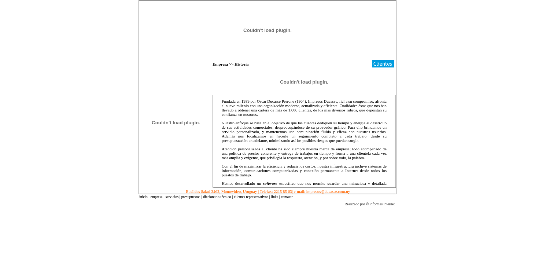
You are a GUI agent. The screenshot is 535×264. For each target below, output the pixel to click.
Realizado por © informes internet (369, 204)
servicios (172, 197)
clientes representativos (251, 197)
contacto (287, 197)
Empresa (220, 64)
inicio (143, 197)
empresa (156, 197)
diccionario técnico (217, 197)
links (274, 197)
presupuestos (190, 197)
